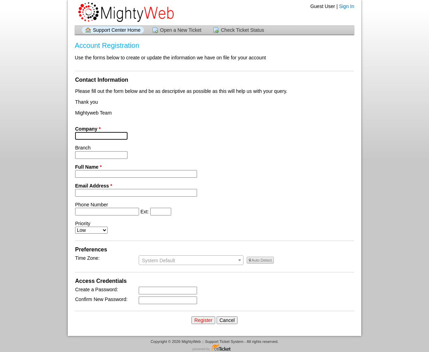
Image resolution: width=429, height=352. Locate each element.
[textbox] (191, 260)
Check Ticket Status (242, 30)
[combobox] (191, 260)
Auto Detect (260, 260)
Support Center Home (116, 30)
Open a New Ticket (180, 30)
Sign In (346, 6)
